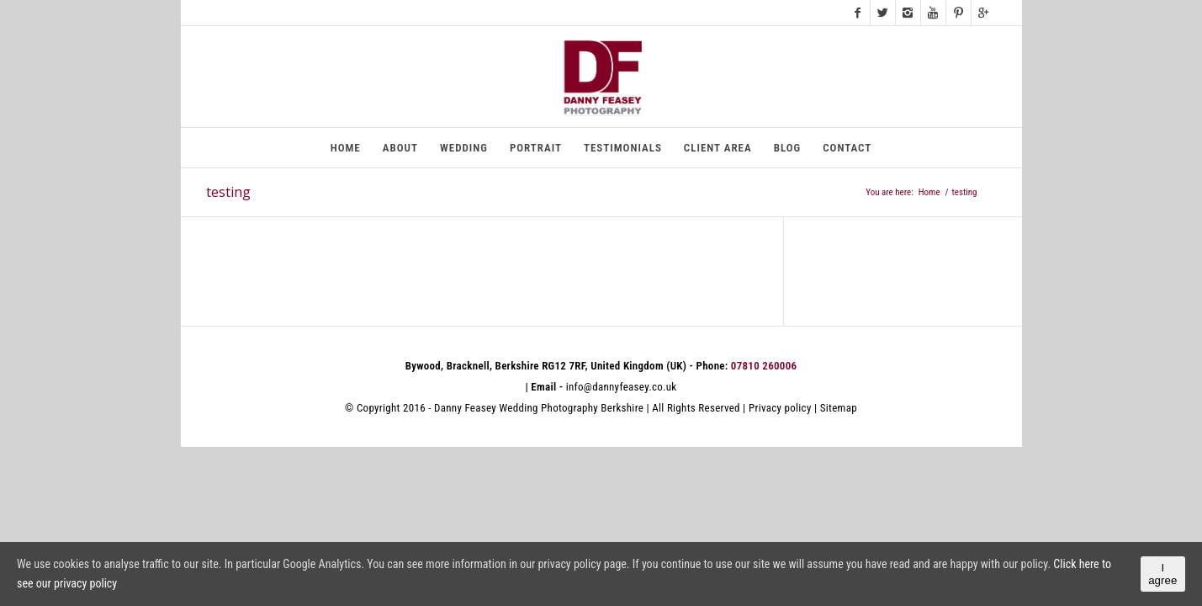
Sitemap (838, 407)
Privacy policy (780, 407)
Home (929, 192)
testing (228, 192)
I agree (1162, 574)
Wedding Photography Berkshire (571, 407)
